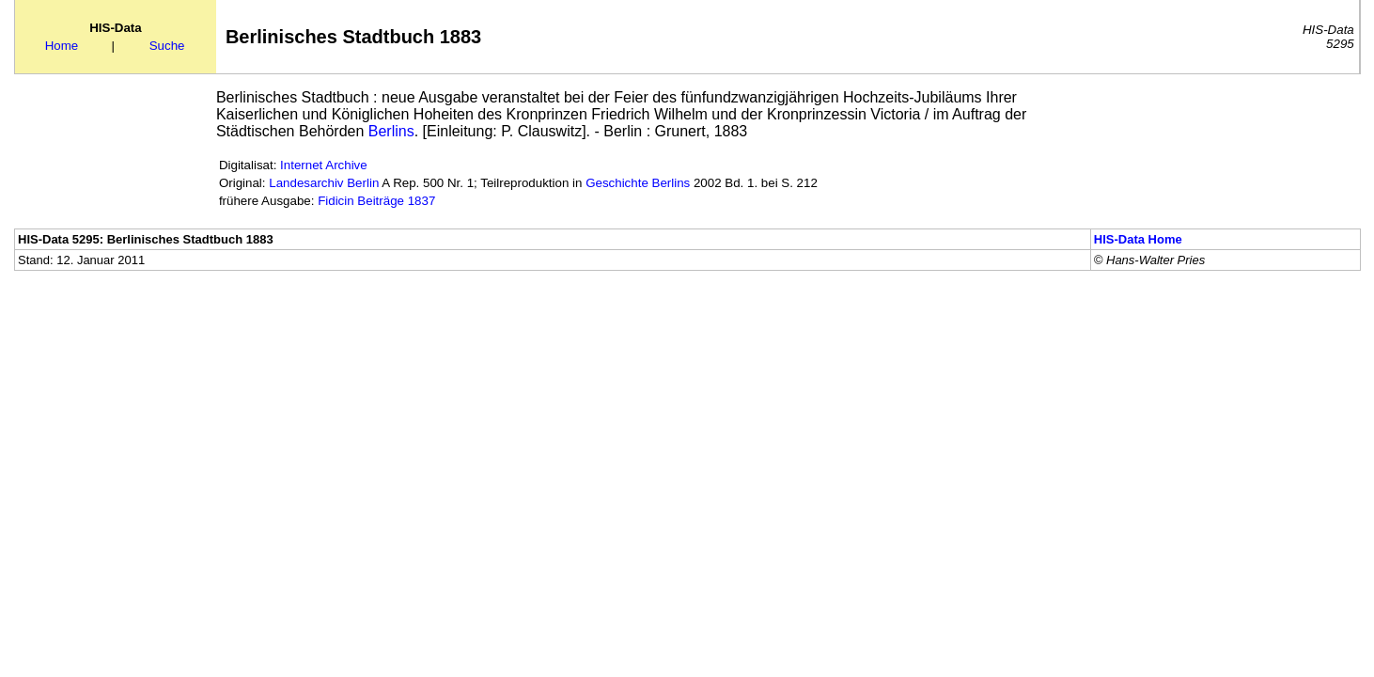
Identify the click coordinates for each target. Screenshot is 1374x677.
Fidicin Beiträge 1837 (376, 201)
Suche (167, 46)
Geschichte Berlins (638, 183)
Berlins (391, 131)
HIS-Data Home (1138, 239)
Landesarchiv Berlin (324, 183)
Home (62, 46)
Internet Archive (323, 165)
